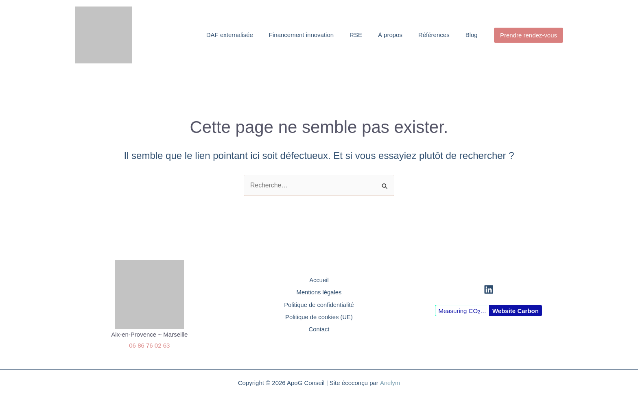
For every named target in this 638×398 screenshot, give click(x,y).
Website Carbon (515, 310)
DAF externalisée (235, 34)
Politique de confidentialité (319, 304)
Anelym (390, 382)
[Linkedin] (489, 290)
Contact (319, 329)
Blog (471, 34)
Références (434, 34)
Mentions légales (319, 291)
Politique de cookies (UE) (319, 316)
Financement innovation (305, 34)
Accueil (319, 278)
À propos (392, 34)
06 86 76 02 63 (149, 345)
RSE (359, 34)
